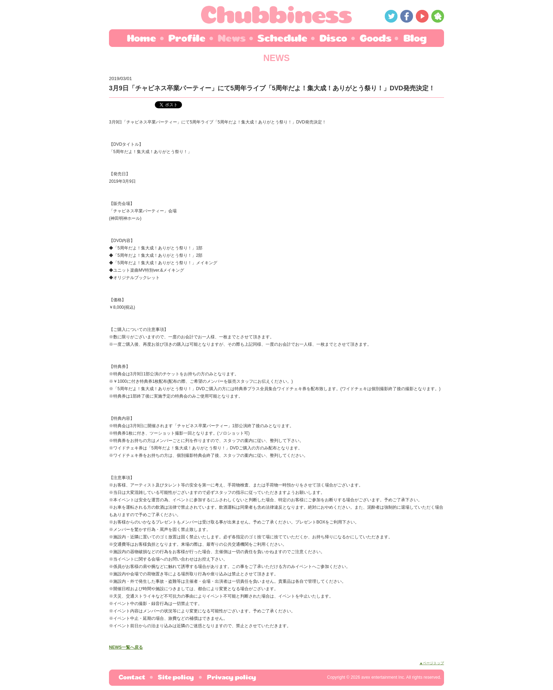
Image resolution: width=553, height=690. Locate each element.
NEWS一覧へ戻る (126, 647)
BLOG (411, 38)
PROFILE (186, 38)
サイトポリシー (175, 678)
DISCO (334, 36)
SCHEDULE (282, 36)
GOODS (375, 36)
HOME (144, 38)
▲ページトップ (431, 663)
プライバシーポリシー (228, 678)
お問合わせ (131, 678)
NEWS (231, 38)
